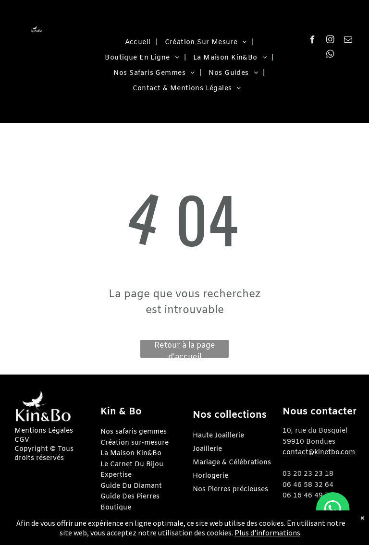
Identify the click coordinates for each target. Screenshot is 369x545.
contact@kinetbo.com (319, 452)
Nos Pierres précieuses (230, 489)
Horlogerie (210, 476)
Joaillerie (207, 449)
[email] (348, 41)
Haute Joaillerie (218, 435)
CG (19, 440)
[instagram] (330, 41)
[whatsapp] (330, 55)
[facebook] (313, 41)
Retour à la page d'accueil (184, 349)
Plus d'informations (267, 532)
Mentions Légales (43, 431)
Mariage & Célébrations (232, 462)
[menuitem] (138, 42)
